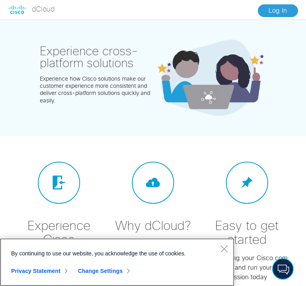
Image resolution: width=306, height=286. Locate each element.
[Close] (224, 249)
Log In (278, 11)
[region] (117, 262)
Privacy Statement (36, 271)
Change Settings (100, 271)
